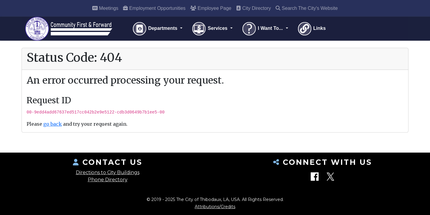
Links (311, 28)
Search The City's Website (307, 8)
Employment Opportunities (154, 8)
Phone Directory (108, 179)
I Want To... (263, 28)
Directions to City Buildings (107, 172)
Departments (155, 28)
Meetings (105, 8)
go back (52, 124)
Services (210, 28)
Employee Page (210, 8)
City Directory (253, 8)
